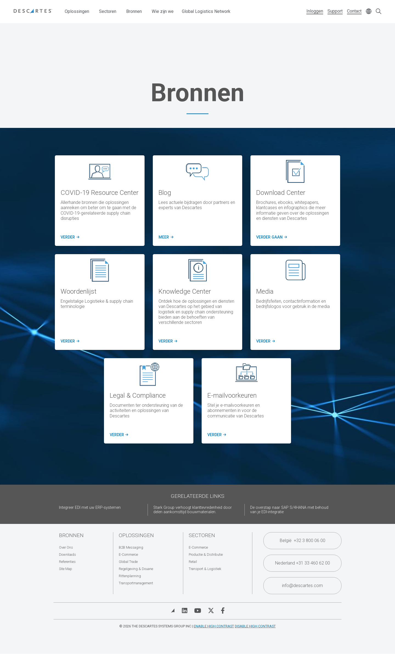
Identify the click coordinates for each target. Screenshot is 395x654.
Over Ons (66, 547)
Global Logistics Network (206, 11)
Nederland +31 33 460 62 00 (302, 563)
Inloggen (314, 11)
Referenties (67, 562)
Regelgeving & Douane (136, 569)
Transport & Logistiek (205, 569)
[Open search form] (378, 12)
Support (335, 11)
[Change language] (368, 12)
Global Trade (128, 562)
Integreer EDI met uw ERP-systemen (90, 507)
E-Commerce (128, 554)
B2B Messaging (131, 547)
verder (69, 237)
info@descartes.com (302, 585)
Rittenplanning (130, 576)
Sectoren (107, 11)
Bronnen (134, 11)
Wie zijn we (163, 11)
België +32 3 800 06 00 (302, 540)
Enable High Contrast (214, 626)
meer (165, 237)
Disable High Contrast (255, 626)
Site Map (65, 569)
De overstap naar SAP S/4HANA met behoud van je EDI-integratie (289, 509)
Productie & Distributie (206, 554)
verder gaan (271, 237)
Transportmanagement (136, 583)
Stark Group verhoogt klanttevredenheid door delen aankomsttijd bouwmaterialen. (192, 509)
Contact (354, 11)
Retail (193, 562)
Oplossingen (77, 11)
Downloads (67, 554)
